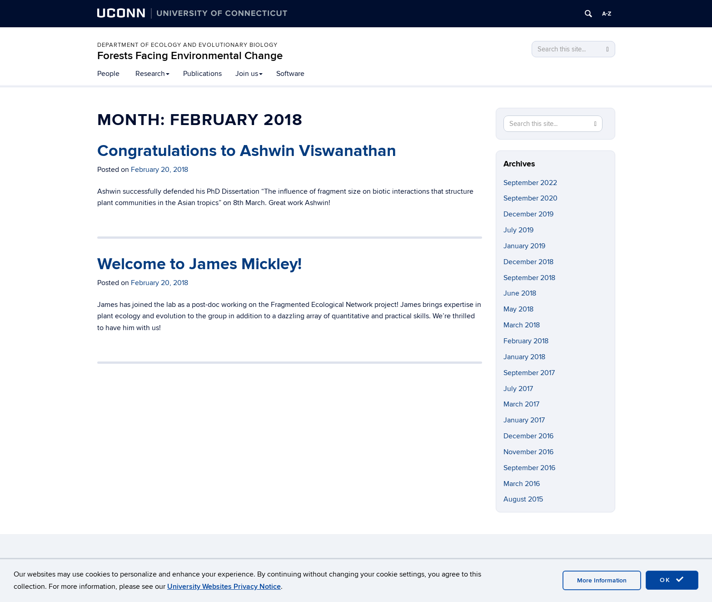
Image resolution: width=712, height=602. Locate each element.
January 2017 (524, 420)
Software (290, 73)
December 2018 (528, 261)
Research (152, 73)
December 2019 (528, 214)
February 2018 (525, 341)
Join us (249, 73)
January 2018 (524, 356)
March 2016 (521, 483)
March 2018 (521, 325)
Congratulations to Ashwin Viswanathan (246, 151)
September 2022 (530, 182)
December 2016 (528, 436)
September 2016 (529, 467)
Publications (202, 73)
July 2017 (518, 388)
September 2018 (529, 277)
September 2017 (529, 372)
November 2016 (528, 452)
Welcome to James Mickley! (199, 264)
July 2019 (518, 230)
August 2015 (523, 499)
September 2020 (530, 198)
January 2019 (524, 246)
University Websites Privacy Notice (224, 586)
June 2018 (519, 293)
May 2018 (518, 309)
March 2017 (521, 404)
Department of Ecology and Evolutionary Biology (187, 45)
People (108, 73)
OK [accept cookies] (672, 580)
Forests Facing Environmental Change (190, 55)
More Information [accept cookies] (602, 580)
